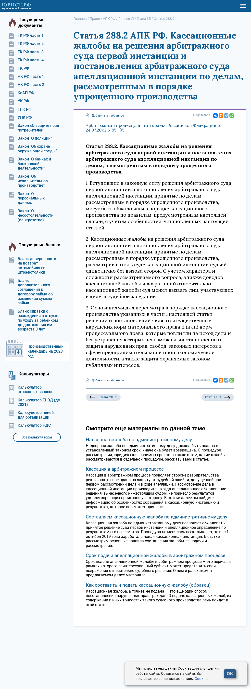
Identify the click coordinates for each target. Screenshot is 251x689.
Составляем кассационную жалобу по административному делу (156, 517)
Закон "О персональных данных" (27, 198)
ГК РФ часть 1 (26, 35)
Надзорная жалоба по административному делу (139, 439)
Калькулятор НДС (30, 425)
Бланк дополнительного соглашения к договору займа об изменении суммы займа (31, 291)
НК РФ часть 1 (26, 76)
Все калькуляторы (37, 437)
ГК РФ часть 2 (26, 43)
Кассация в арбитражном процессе (125, 469)
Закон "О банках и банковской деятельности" (30, 164)
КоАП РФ (21, 93)
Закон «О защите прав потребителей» (34, 127)
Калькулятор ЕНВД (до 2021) (34, 402)
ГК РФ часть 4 (26, 60)
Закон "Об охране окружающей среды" (33, 148)
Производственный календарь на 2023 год (45, 351)
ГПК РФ (20, 109)
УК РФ (19, 101)
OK (230, 673)
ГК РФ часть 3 (26, 52)
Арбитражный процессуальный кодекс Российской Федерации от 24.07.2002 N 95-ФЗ (154, 128)
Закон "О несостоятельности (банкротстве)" (31, 215)
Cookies (201, 678)
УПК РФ (20, 117)
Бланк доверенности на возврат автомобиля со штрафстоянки (32, 266)
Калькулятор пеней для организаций (31, 415)
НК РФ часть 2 (26, 84)
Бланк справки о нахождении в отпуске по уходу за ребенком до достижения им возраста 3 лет (34, 320)
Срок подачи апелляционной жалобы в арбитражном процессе (155, 555)
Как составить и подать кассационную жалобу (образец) (148, 585)
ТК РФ (19, 68)
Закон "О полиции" (30, 138)
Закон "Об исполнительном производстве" (29, 181)
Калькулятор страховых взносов (31, 389)
